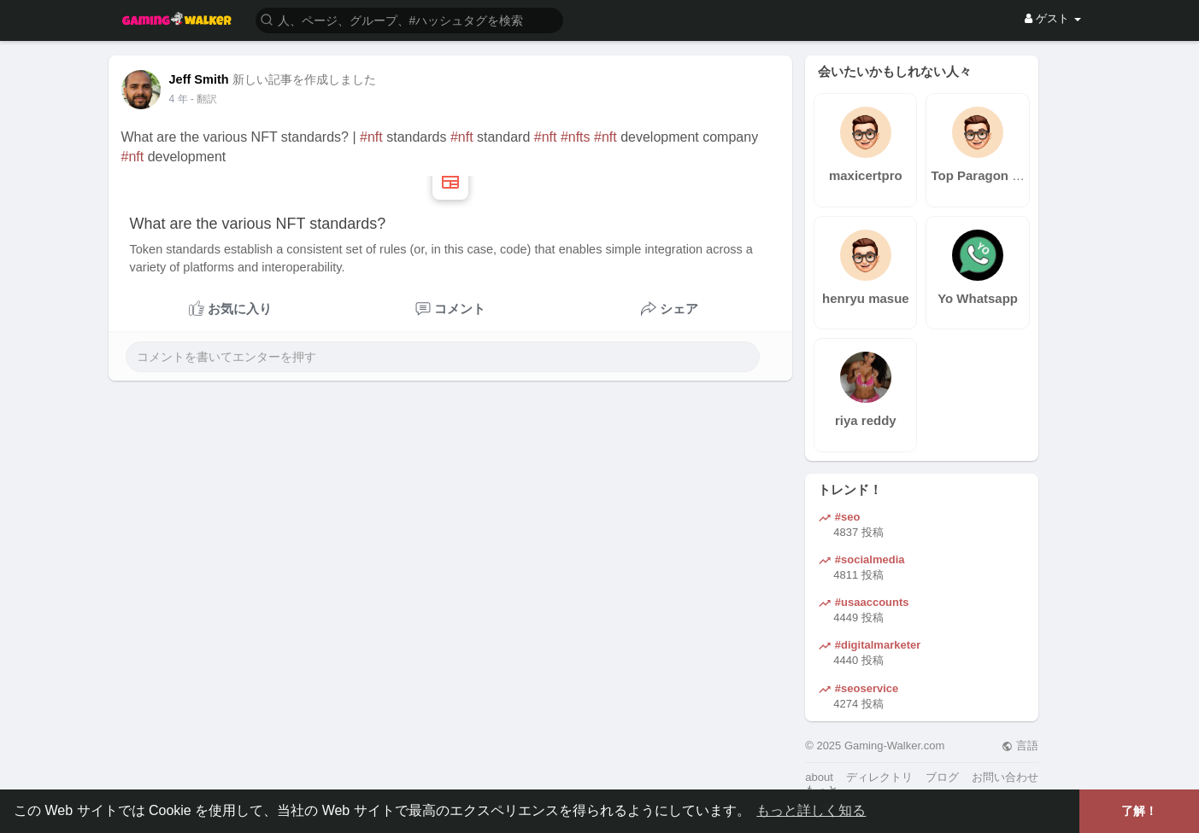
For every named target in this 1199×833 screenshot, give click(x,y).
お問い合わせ (1005, 777)
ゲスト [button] (1052, 18)
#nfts (576, 137)
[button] (409, 19)
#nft (371, 137)
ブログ (942, 777)
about (819, 777)
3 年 (178, 99)
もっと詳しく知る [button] (811, 810)
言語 (1020, 745)
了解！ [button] (1139, 811)
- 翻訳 (204, 99)
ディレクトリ (879, 777)
